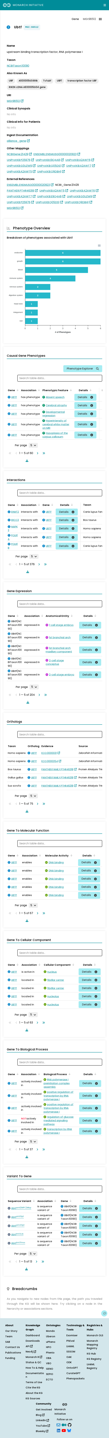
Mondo (50, 1331)
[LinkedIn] (58, 1430)
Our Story (11, 1331)
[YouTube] (64, 1430)
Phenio (50, 1352)
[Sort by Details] (90, 390)
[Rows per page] (33, 445)
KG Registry (94, 1359)
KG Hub (91, 1353)
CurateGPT (73, 1373)
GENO (49, 1369)
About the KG (34, 1393)
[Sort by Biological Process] (69, 1074)
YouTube (43, 1425)
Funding (10, 1358)
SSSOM (70, 1351)
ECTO (49, 1379)
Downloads (33, 1341)
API (29, 1346)
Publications (13, 1352)
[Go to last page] (43, 453)
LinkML (70, 1346)
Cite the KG (33, 1387)
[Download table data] (26, 460)
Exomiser (72, 1335)
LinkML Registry (92, 1366)
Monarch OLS (95, 1335)
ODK (69, 1362)
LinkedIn (42, 1420)
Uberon (50, 1336)
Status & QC (33, 1362)
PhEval (70, 1341)
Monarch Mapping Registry (92, 1344)
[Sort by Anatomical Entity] (71, 615)
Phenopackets (75, 1378)
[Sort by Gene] (17, 390)
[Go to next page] (37, 453)
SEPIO (49, 1374)
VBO (48, 1363)
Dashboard (33, 1335)
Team (8, 1336)
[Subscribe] (58, 1424)
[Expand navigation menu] (105, 5)
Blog (40, 1415)
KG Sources (33, 1398)
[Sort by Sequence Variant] (33, 1200)
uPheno (50, 1342)
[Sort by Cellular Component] (73, 964)
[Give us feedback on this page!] (104, 1313)
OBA (48, 1358)
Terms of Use (34, 1382)
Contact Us (12, 1347)
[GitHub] (69, 1424)
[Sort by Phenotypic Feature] (70, 390)
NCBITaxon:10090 (18, 66)
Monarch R (34, 1357)
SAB (7, 1342)
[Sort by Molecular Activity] (71, 855)
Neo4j (31, 1351)
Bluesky (42, 1431)
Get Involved (44, 1409)
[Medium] (64, 1424)
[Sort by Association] (38, 390)
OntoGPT (72, 1367)
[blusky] (69, 1430)
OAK (69, 1357)
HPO (48, 1347)
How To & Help (35, 1367)
